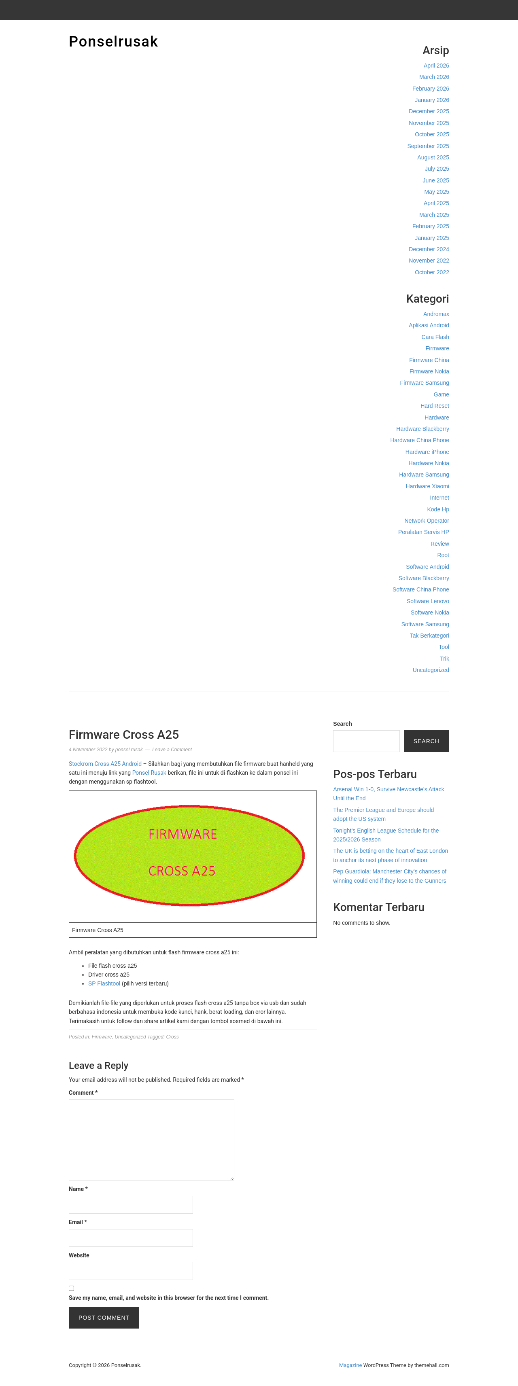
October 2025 (432, 134)
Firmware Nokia (429, 371)
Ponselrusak (114, 41)
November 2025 (429, 123)
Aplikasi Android (429, 325)
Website (79, 1255)
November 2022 (429, 260)
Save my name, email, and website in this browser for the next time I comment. (169, 1298)
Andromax (436, 314)
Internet (439, 497)
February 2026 (430, 88)
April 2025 (436, 203)
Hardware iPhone (427, 452)
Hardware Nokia (429, 463)
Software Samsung (425, 624)
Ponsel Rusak (149, 772)
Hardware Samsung (424, 474)
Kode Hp (438, 509)
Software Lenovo (428, 601)
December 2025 (429, 111)
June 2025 (436, 180)
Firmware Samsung (424, 382)
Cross (172, 1037)
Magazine (350, 1365)
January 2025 (432, 238)
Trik (444, 658)
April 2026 (436, 65)
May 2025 (437, 192)
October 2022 (432, 272)
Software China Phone (421, 589)
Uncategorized (431, 670)
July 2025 (437, 168)
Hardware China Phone (419, 440)
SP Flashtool (104, 983)
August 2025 (433, 157)
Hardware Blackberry (422, 429)
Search (342, 724)
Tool (444, 647)
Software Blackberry (424, 578)
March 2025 (434, 215)
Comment (83, 1092)
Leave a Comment (172, 749)
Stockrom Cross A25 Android (105, 764)
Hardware (437, 417)
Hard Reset (434, 406)
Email (78, 1222)
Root (443, 555)
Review (440, 543)
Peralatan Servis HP (423, 532)
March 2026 (434, 77)
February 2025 (430, 226)
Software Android (427, 567)
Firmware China (429, 360)
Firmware (437, 348)
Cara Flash (435, 337)
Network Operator (427, 520)
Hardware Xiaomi (427, 486)
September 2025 (428, 146)
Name (78, 1189)
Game (441, 394)
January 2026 (432, 100)
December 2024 (429, 249)
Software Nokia (430, 612)
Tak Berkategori (429, 635)
